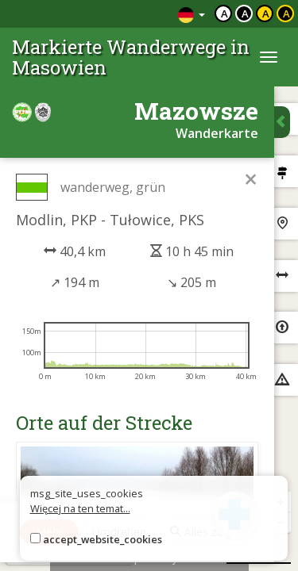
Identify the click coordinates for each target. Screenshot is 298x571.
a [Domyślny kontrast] (224, 13)
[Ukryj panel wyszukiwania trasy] (282, 122)
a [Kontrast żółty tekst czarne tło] (286, 13)
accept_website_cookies (102, 539)
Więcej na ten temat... (80, 508)
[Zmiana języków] (191, 14)
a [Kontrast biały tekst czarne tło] (245, 13)
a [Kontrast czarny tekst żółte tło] (265, 13)
